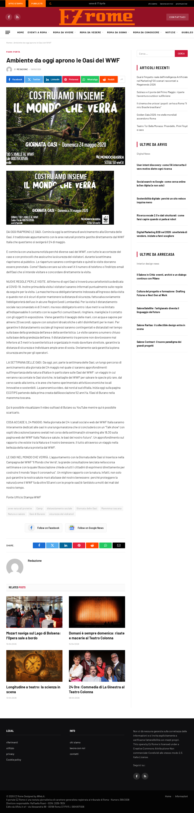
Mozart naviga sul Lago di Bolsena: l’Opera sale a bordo (33, 635)
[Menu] (7, 32)
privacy (10, 753)
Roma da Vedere (90, 32)
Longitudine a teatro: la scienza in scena (33, 689)
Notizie (170, 32)
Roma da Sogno (117, 32)
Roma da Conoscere (146, 32)
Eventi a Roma (37, 32)
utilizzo (10, 748)
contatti (74, 753)
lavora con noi (166, 3)
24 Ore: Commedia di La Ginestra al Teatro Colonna (97, 689)
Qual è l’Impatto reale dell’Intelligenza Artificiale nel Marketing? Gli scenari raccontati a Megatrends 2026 (162, 80)
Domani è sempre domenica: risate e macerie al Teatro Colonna (97, 635)
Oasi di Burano (37, 514)
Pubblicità (37, 3)
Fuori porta (13, 52)
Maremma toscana (111, 508)
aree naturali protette (20, 508)
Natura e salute (16, 514)
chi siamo (152, 3)
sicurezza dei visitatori (61, 514)
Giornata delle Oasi (87, 508)
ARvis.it (41, 796)
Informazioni (181, 796)
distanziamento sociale (59, 508)
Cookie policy (13, 759)
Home (20, 32)
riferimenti (12, 742)
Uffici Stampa (15, 3)
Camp (39, 508)
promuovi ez (181, 3)
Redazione (22, 69)
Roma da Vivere (63, 32)
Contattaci (177, 17)
